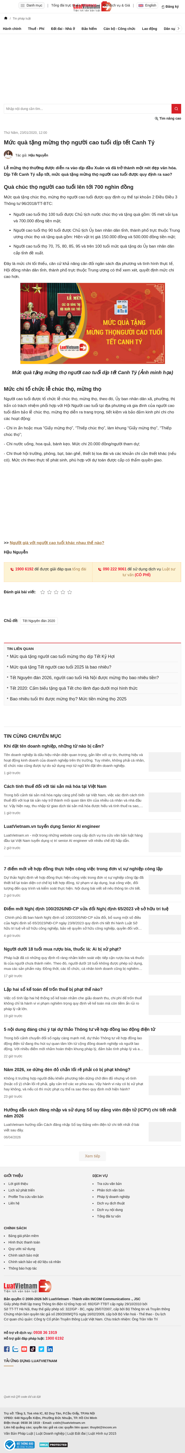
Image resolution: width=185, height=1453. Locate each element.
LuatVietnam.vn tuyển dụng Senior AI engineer (52, 826)
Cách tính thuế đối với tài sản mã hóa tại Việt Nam (55, 786)
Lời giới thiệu (18, 1184)
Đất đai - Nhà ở (63, 29)
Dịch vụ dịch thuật (111, 1203)
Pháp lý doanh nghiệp (113, 1197)
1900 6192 (21, 569)
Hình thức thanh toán (24, 1242)
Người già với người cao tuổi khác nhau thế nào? (57, 543)
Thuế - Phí (36, 29)
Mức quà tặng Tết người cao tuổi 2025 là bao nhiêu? (60, 667)
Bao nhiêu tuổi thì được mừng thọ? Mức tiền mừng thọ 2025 (68, 698)
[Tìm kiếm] (176, 109)
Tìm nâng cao (168, 118)
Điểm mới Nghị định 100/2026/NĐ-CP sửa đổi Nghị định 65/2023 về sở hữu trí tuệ (86, 908)
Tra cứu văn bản (109, 1184)
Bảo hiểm (89, 29)
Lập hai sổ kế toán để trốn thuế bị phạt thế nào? (53, 989)
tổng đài (79, 569)
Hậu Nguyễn (38, 155)
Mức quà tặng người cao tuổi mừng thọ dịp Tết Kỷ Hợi (62, 656)
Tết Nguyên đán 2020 (39, 621)
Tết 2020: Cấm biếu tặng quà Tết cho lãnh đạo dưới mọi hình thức (74, 688)
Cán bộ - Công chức (119, 29)
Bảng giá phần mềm (23, 1236)
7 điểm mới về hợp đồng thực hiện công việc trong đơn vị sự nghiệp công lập (83, 868)
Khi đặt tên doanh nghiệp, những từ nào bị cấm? (54, 746)
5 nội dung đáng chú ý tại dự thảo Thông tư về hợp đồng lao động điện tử (79, 1029)
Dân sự (169, 29)
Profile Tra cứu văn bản (25, 1197)
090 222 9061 (112, 569)
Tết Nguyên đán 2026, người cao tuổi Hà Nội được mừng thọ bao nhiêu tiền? (84, 677)
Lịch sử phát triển (21, 1190)
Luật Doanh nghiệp (50, 1433)
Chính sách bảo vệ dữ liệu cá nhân (34, 1262)
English (147, 5)
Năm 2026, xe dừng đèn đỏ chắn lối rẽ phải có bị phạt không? (67, 1069)
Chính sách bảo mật (23, 1255)
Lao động (149, 29)
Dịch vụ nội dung (110, 1210)
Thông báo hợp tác (22, 1268)
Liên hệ (14, 1203)
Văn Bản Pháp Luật (18, 1433)
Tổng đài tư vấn (109, 1216)
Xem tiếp (92, 1156)
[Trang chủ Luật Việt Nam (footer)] (92, 1286)
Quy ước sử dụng (21, 1249)
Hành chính (12, 29)
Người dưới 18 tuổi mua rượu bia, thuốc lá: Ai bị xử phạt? (62, 949)
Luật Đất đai (76, 1433)
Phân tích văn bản (110, 1190)
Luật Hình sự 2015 (102, 1433)
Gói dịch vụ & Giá (116, 5)
